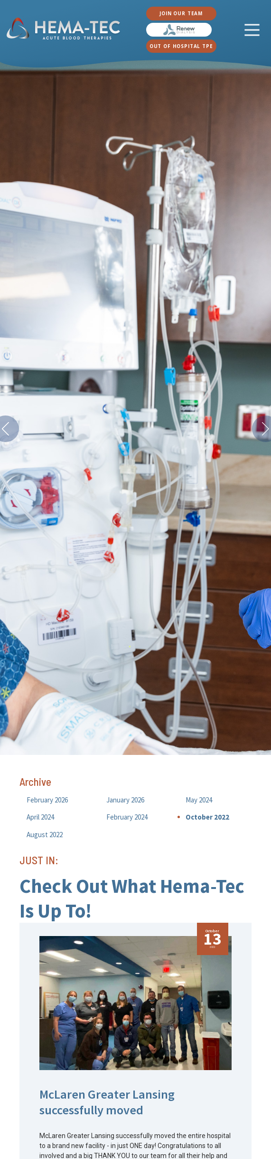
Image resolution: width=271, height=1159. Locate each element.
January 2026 (125, 799)
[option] (135, 407)
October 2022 (207, 816)
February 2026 (47, 799)
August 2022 (45, 834)
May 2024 (199, 799)
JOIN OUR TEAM (181, 13)
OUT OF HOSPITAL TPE (181, 46)
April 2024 (40, 816)
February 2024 (127, 816)
